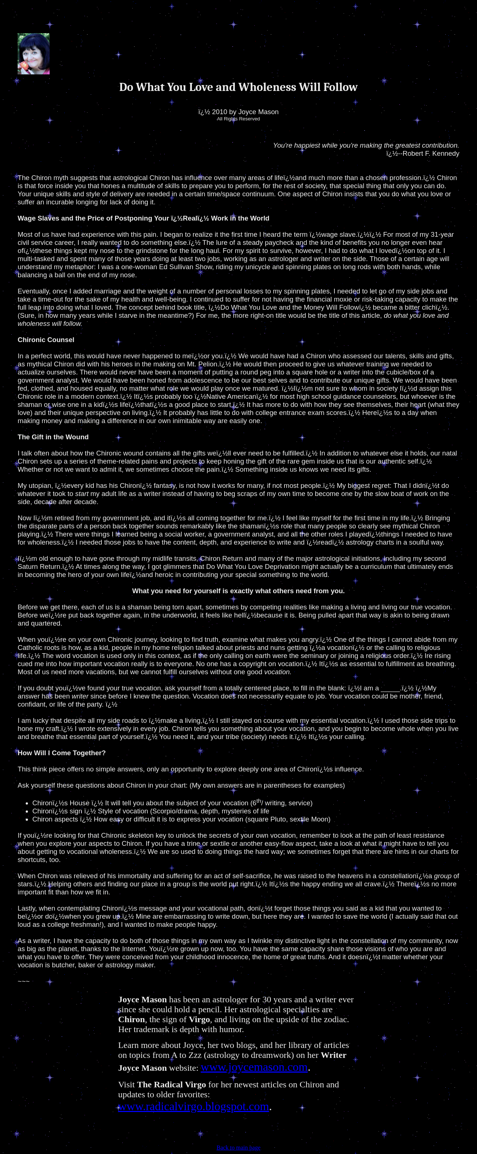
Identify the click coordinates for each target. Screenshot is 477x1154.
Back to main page (238, 1147)
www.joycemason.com (254, 1066)
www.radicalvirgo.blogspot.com (193, 1106)
